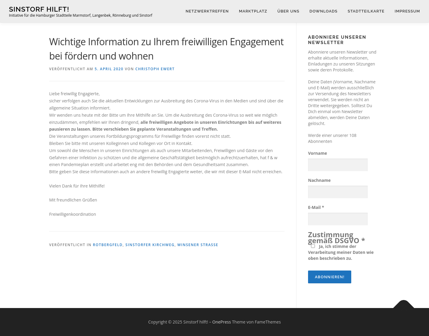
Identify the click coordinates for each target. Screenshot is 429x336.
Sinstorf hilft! (39, 9)
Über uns (288, 11)
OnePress (221, 322)
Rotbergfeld (108, 244)
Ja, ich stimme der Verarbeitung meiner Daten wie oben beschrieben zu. (341, 252)
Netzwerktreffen (207, 11)
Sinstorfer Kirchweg (150, 244)
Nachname (319, 180)
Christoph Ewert (155, 68)
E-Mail (316, 207)
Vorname (317, 153)
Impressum (407, 11)
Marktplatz (253, 11)
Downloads (324, 11)
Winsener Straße (197, 244)
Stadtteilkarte (366, 11)
